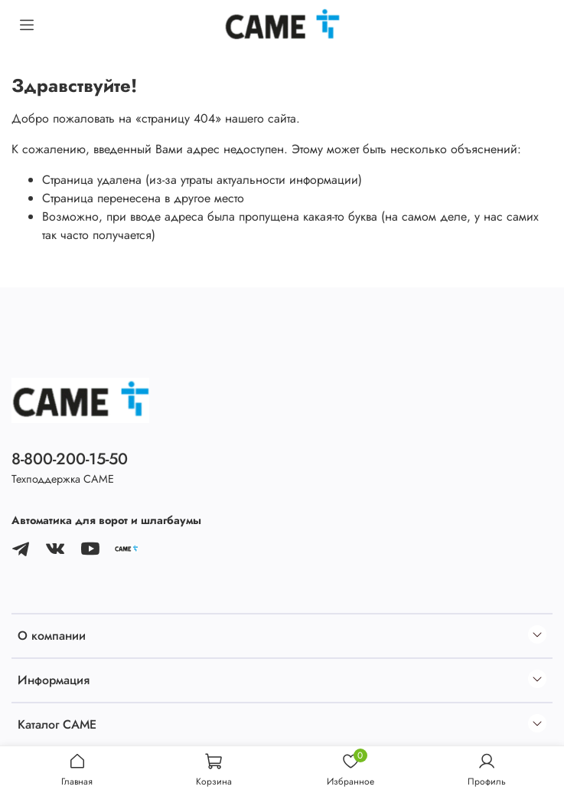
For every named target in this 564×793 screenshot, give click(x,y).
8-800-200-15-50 (69, 458)
